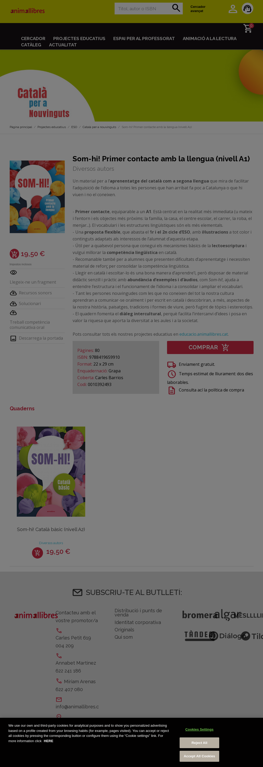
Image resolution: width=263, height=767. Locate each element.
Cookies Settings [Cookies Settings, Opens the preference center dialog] (199, 730)
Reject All (199, 743)
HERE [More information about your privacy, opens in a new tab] (48, 741)
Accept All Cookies (199, 757)
